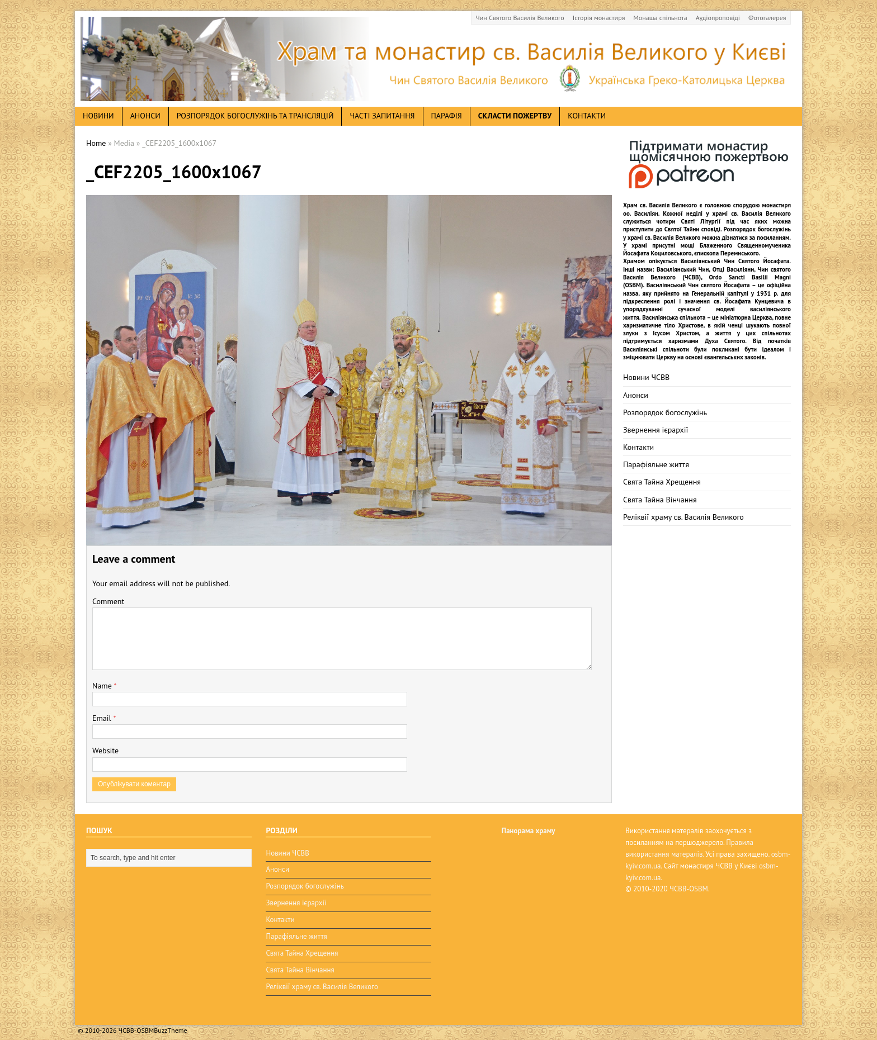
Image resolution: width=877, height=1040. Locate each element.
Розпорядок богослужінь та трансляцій (255, 116)
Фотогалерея (767, 17)
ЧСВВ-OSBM (688, 889)
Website (105, 750)
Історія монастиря (599, 17)
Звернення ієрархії (655, 430)
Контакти (587, 116)
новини (98, 116)
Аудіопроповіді (718, 17)
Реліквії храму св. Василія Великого (683, 517)
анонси (145, 116)
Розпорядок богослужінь (665, 412)
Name (103, 686)
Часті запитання (382, 116)
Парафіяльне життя (656, 464)
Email (102, 718)
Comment (108, 601)
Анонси (635, 395)
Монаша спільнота (660, 17)
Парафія (446, 116)
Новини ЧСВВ (646, 377)
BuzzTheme (170, 1023)
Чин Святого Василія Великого (520, 17)
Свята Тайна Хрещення (662, 482)
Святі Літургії (701, 221)
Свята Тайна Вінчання (660, 500)
